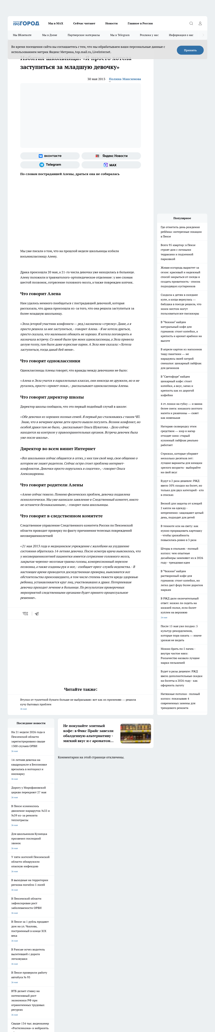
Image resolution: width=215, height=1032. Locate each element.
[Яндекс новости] (111, 155)
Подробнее (134, 1002)
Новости (111, 23)
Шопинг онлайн (15, 886)
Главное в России (140, 23)
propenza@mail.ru (55, 926)
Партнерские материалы (84, 35)
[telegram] (38, 613)
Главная (101, 906)
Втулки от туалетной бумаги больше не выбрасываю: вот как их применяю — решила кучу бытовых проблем (80, 704)
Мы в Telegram (120, 35)
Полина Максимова (125, 79)
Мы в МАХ (55, 23)
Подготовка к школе (110, 886)
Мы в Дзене (49, 35)
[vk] (26, 613)
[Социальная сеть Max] (111, 164)
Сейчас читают (84, 23)
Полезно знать (138, 886)
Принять (190, 50)
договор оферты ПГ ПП (19, 993)
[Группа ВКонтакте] (50, 155)
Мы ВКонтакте (22, 35)
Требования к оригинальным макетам (27, 906)
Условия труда (60, 906)
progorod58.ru (62, 954)
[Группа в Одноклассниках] (173, 892)
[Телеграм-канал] (50, 164)
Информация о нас (181, 35)
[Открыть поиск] (191, 23)
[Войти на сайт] (200, 23)
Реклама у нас (149, 35)
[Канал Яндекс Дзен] (191, 892)
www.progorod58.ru (35, 916)
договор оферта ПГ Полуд (21, 990)
